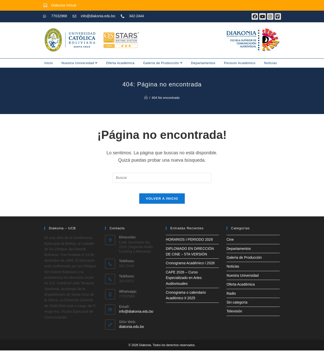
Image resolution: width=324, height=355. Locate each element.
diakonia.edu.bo (131, 331)
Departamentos (203, 63)
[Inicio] (146, 98)
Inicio (48, 63)
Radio (231, 298)
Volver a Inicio (162, 203)
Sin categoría (237, 307)
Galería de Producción (163, 63)
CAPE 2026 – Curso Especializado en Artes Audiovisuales (184, 282)
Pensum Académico (240, 63)
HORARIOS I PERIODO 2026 (189, 244)
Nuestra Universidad (79, 63)
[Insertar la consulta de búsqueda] (162, 178)
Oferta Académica (120, 63)
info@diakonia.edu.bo (136, 316)
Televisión (234, 316)
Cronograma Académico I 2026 (190, 268)
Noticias (270, 63)
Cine (230, 244)
